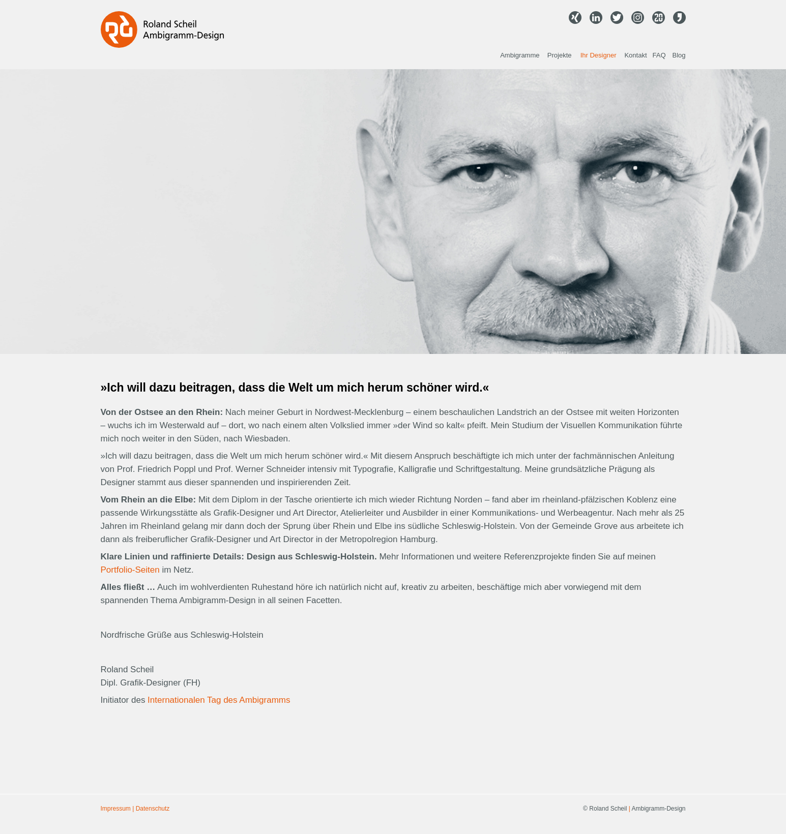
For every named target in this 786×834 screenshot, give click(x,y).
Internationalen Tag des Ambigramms (219, 700)
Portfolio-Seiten (130, 570)
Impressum (116, 808)
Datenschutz (153, 808)
